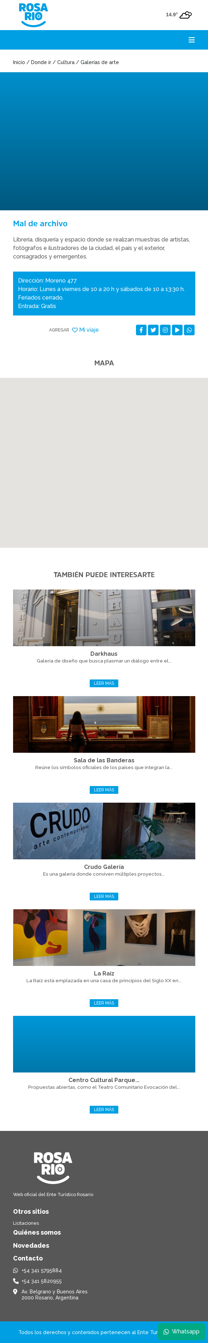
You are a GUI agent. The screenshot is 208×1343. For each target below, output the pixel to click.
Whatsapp (182, 1331)
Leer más (104, 683)
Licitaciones (26, 1223)
